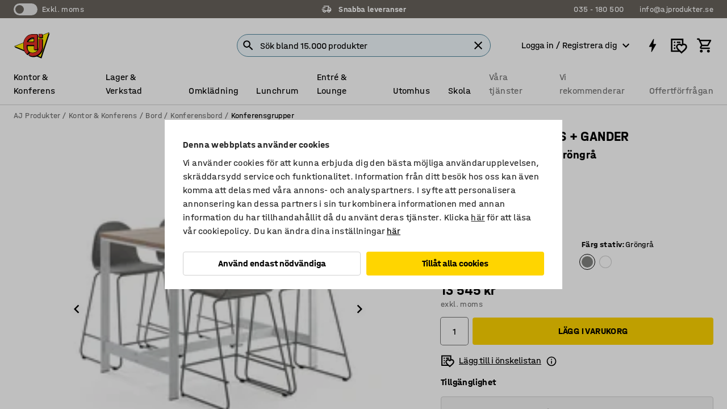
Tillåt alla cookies (455, 263)
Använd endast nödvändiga (272, 263)
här (477, 217)
